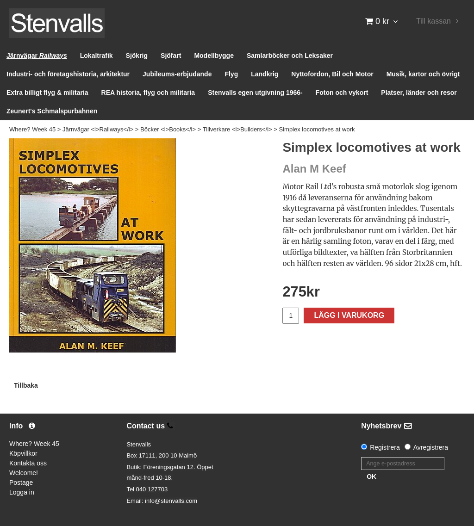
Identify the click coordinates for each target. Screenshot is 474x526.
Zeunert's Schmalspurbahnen (51, 111)
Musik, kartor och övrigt (423, 74)
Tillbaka (26, 385)
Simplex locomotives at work (317, 129)
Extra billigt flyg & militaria (47, 92)
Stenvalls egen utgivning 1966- (255, 92)
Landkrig (264, 74)
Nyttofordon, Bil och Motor (332, 74)
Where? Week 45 (32, 129)
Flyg (231, 74)
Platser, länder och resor (418, 92)
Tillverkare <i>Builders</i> (237, 129)
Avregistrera (430, 447)
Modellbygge (214, 55)
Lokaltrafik (96, 55)
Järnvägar (36, 55)
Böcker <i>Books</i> (168, 129)
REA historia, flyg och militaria (148, 92)
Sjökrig (137, 55)
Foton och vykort (342, 92)
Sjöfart (171, 55)
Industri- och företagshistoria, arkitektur (68, 74)
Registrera (385, 447)
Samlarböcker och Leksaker (290, 55)
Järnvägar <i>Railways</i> (97, 129)
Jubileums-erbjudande (177, 74)
